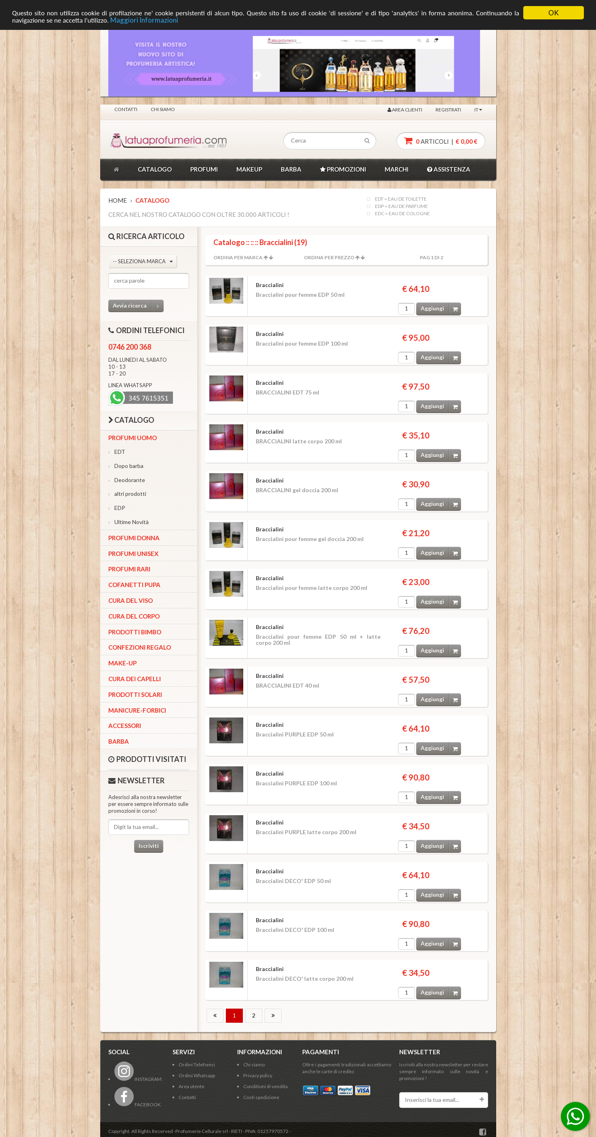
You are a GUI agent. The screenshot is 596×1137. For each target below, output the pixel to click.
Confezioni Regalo (139, 647)
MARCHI (397, 169)
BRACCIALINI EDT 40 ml (287, 685)
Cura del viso (130, 600)
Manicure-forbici (137, 710)
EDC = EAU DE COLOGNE (402, 213)
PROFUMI (204, 169)
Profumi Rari (129, 569)
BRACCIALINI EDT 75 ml (287, 392)
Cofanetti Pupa (134, 584)
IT (478, 110)
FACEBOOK (137, 1104)
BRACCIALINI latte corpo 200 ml (299, 441)
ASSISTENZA (448, 169)
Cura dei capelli (134, 678)
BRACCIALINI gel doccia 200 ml (297, 490)
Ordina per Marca (238, 257)
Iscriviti (149, 845)
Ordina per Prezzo (329, 257)
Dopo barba (125, 465)
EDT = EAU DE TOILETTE (401, 199)
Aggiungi (441, 308)
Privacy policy (257, 1075)
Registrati (448, 110)
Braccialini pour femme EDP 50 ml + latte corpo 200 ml (318, 639)
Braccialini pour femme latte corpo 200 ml (311, 587)
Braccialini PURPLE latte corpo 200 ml (306, 832)
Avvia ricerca (138, 306)
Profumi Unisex (133, 553)
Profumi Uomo (132, 437)
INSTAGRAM (138, 1079)
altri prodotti (127, 493)
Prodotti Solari (135, 694)
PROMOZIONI (343, 169)
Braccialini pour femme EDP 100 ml (302, 343)
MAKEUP (249, 169)
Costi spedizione (261, 1097)
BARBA (291, 169)
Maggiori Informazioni (144, 20)
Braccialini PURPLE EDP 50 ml (295, 734)
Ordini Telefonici (197, 1064)
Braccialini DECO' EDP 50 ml (293, 880)
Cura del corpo (134, 616)
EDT (116, 451)
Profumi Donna (134, 537)
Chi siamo (163, 109)
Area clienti (405, 110)
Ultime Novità (128, 521)
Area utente (191, 1086)
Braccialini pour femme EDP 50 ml (300, 294)
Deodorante (126, 479)
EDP (116, 507)
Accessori (124, 725)
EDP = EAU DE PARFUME (401, 206)
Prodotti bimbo (134, 632)
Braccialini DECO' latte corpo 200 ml (305, 978)
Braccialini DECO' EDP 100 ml (295, 929)
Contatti (125, 109)
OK (553, 12)
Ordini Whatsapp (197, 1075)
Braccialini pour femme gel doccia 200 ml (310, 538)
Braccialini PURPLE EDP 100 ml (296, 783)
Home (117, 200)
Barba (118, 741)
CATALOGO (155, 169)
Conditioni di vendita (265, 1086)
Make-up (122, 663)
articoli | (441, 140)
